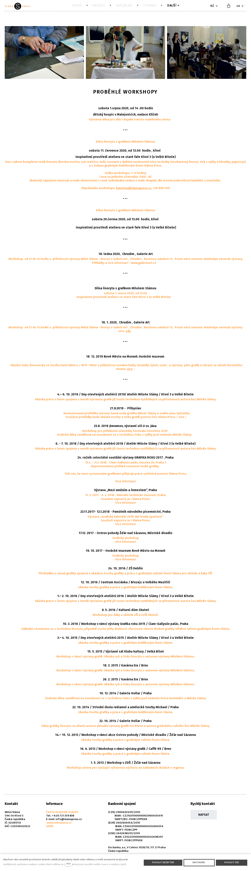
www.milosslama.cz (59, 822)
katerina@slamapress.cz (133, 188)
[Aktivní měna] (214, 6)
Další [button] (175, 6)
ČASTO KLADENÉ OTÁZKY (62, 812)
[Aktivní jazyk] (240, 6)
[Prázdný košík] (229, 6)
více (130, 369)
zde (128, 331)
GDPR (49, 826)
